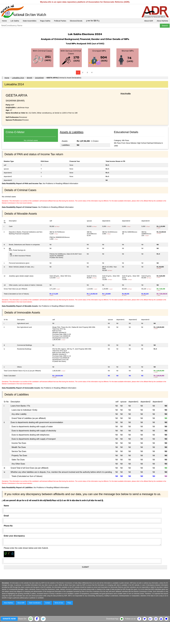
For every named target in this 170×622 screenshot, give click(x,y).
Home (4, 21)
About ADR (148, 21)
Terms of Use (59, 603)
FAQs (69, 603)
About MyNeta (162, 21)
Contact (47, 603)
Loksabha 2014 (18, 78)
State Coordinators (35, 603)
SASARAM (39, 78)
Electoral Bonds (76, 21)
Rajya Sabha (45, 21)
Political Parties (60, 21)
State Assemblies (29, 21)
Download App (112, 619)
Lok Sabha (15, 21)
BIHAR (29, 78)
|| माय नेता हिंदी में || (92, 21)
